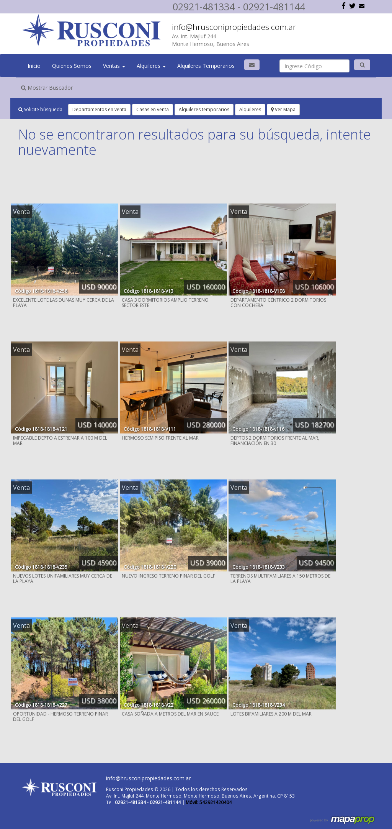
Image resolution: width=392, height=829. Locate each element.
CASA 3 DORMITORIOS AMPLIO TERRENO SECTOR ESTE (165, 303)
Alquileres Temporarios (206, 65)
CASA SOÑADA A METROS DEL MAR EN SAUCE (170, 714)
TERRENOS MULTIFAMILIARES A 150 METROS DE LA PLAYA (280, 578)
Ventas (114, 65)
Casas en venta (152, 109)
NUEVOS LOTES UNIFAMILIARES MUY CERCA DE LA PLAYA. (62, 578)
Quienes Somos (71, 65)
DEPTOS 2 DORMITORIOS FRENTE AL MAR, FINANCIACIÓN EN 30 (274, 441)
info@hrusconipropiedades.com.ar (234, 26)
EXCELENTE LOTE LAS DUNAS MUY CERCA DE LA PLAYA (63, 303)
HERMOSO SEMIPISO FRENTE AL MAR (160, 438)
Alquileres (151, 65)
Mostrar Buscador (47, 87)
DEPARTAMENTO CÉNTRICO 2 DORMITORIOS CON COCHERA (278, 303)
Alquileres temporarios (204, 109)
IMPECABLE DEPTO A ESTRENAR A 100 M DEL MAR (60, 441)
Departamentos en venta (99, 109)
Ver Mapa (283, 109)
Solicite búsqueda (40, 109)
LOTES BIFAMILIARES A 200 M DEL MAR (271, 714)
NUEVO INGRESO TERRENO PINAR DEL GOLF (168, 576)
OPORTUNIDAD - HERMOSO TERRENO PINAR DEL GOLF (60, 716)
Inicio (34, 65)
